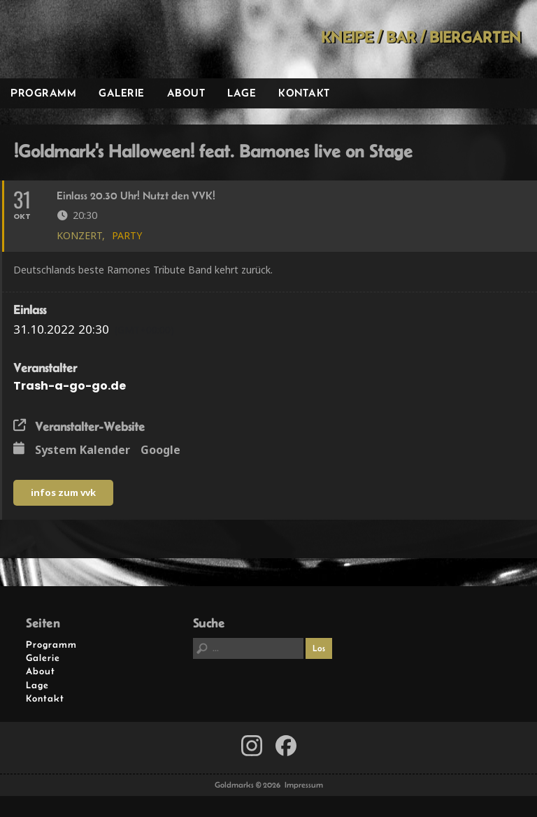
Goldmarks (99, 39)
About (186, 93)
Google (160, 450)
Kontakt (304, 93)
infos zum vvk (63, 492)
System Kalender (82, 450)
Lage (241, 93)
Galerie (122, 93)
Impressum (304, 785)
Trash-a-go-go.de (69, 386)
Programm (43, 93)
